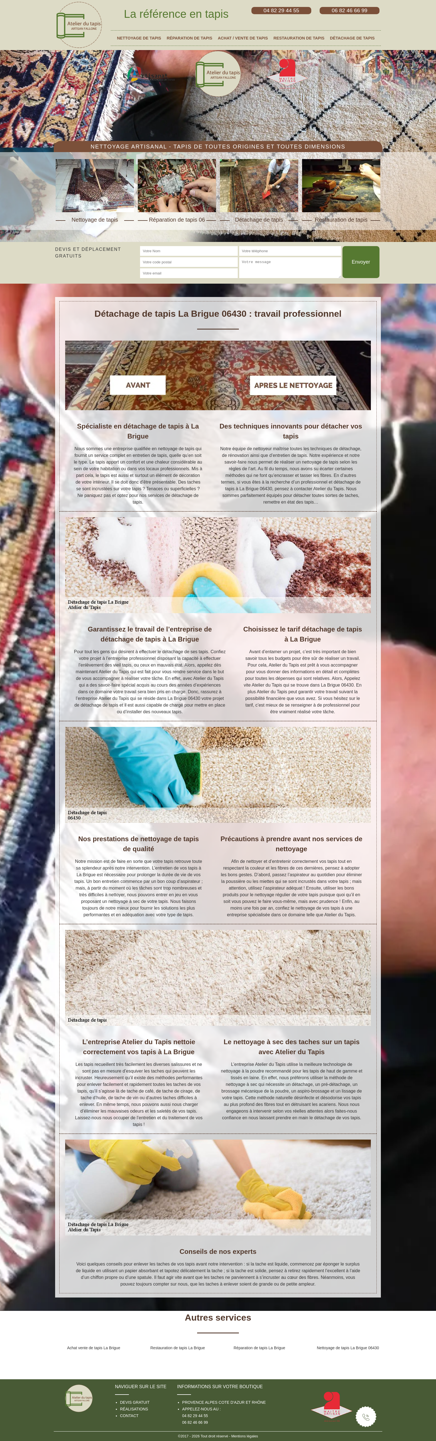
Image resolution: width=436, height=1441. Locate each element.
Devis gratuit (135, 1402)
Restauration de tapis (298, 38)
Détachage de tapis (352, 38)
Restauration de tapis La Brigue (177, 1348)
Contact (129, 1415)
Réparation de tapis (189, 38)
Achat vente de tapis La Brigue (93, 1348)
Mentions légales (244, 1436)
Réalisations (134, 1409)
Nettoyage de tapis (139, 38)
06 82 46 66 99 (195, 1422)
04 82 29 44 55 (195, 1415)
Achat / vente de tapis (243, 38)
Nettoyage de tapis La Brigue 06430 (348, 1348)
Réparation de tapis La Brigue (259, 1348)
